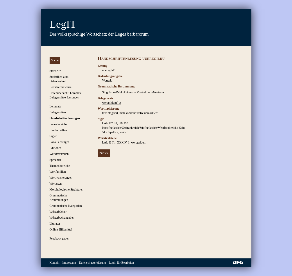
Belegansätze (58, 112)
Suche (55, 60)
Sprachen (55, 160)
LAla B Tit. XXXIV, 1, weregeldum (124, 142)
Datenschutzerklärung (92, 262)
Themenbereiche (60, 165)
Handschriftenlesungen (65, 118)
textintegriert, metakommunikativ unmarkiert (130, 113)
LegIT (63, 24)
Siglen (53, 136)
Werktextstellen (59, 154)
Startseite (55, 71)
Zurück (103, 153)
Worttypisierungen (61, 177)
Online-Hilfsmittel (61, 229)
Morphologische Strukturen (66, 189)
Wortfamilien (58, 171)
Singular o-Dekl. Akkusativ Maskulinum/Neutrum (133, 92)
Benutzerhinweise (61, 87)
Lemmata (55, 106)
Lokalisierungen (60, 142)
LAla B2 (107, 123)
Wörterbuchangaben (62, 217)
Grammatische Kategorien (66, 205)
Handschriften (58, 130)
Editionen (55, 148)
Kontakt (54, 262)
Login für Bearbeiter (121, 262)
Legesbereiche (58, 124)
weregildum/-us (112, 102)
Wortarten (56, 183)
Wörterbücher (58, 211)
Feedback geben (60, 238)
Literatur (55, 223)
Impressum (69, 262)
